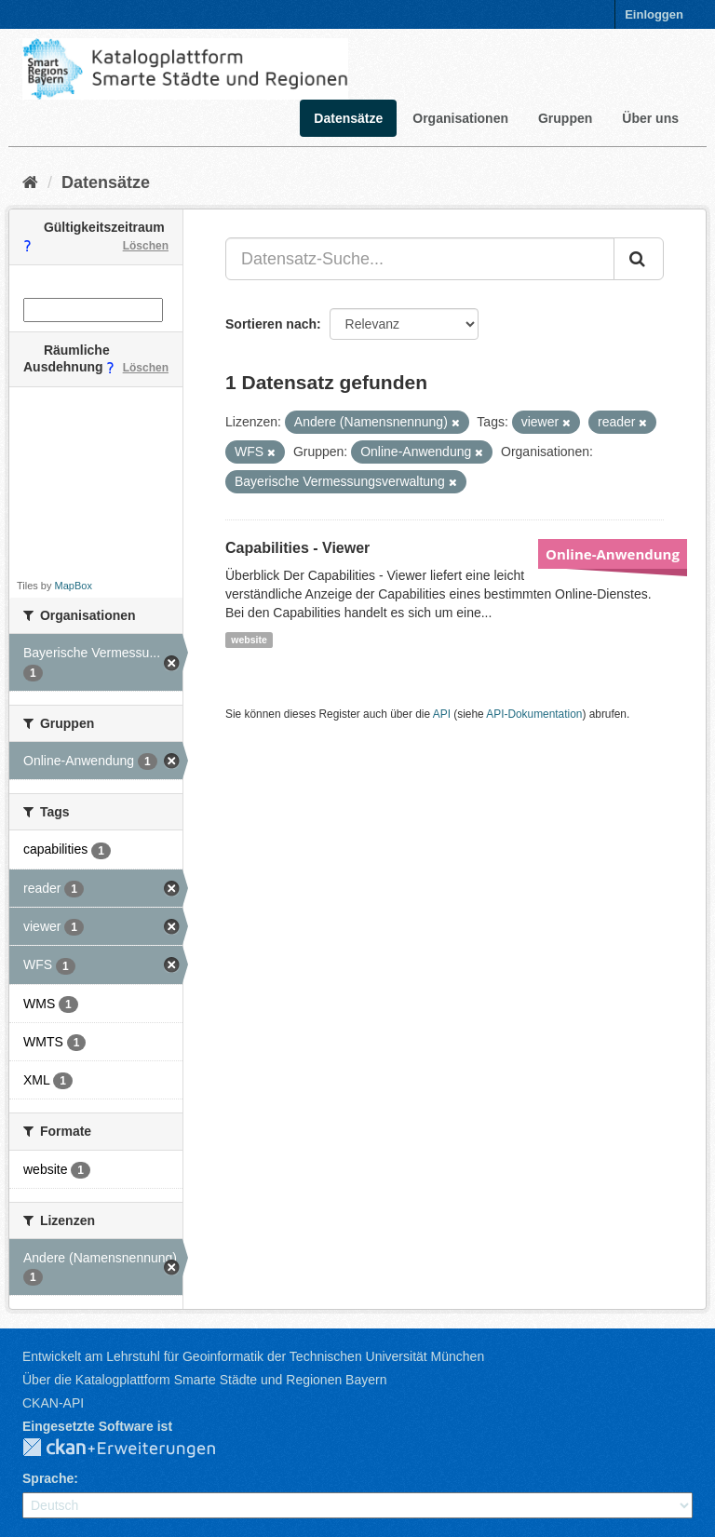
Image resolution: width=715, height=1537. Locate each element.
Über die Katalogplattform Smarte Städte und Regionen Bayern (204, 1379)
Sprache (48, 1478)
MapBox (73, 585)
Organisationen (460, 118)
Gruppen (565, 118)
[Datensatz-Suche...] (419, 258)
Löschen (146, 245)
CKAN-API (53, 1402)
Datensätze (348, 118)
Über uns (650, 118)
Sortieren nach (271, 324)
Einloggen (654, 14)
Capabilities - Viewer (297, 548)
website (249, 639)
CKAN (134, 1448)
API (442, 714)
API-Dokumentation (534, 714)
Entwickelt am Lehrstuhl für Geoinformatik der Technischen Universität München (253, 1356)
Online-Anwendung (613, 554)
